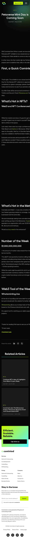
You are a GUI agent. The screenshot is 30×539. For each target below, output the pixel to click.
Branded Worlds (6, 481)
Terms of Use (15, 529)
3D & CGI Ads (5, 478)
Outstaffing (4, 464)
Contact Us (20, 478)
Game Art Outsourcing (7, 459)
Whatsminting (6, 305)
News (19, 473)
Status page (23, 529)
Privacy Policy (6, 529)
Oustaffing (4, 476)
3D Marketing (5, 466)
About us (20, 476)
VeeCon (14, 129)
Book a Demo (21, 481)
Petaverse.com (23, 93)
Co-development (6, 461)
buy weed (12, 229)
